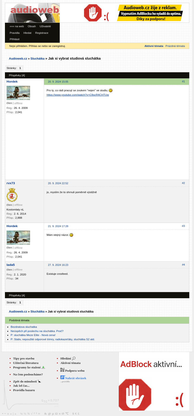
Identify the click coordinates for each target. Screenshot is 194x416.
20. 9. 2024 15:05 (58, 81)
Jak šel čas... (21, 385)
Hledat (28, 32)
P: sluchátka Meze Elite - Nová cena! (33, 334)
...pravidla (65, 381)
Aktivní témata (70, 363)
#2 (183, 183)
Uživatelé (45, 26)
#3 (183, 226)
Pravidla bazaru (24, 390)
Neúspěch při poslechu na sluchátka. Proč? (37, 330)
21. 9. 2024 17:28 (58, 226)
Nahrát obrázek (73, 378)
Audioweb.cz (18, 58)
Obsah (32, 26)
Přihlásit (15, 39)
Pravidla (15, 32)
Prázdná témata (175, 45)
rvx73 (11, 183)
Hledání (65, 358)
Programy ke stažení (27, 367)
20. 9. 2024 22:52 (58, 183)
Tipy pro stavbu (24, 358)
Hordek (12, 81)
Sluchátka (37, 58)
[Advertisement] (74, 17)
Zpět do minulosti (25, 381)
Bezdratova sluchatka (24, 326)
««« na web (17, 26)
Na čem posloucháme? (28, 374)
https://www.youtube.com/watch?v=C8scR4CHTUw (78, 94)
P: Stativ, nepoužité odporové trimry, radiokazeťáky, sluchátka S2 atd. (53, 339)
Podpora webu (72, 370)
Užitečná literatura (26, 363)
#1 (183, 81)
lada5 (11, 265)
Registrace (41, 32)
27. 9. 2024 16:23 (58, 264)
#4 (183, 264)
